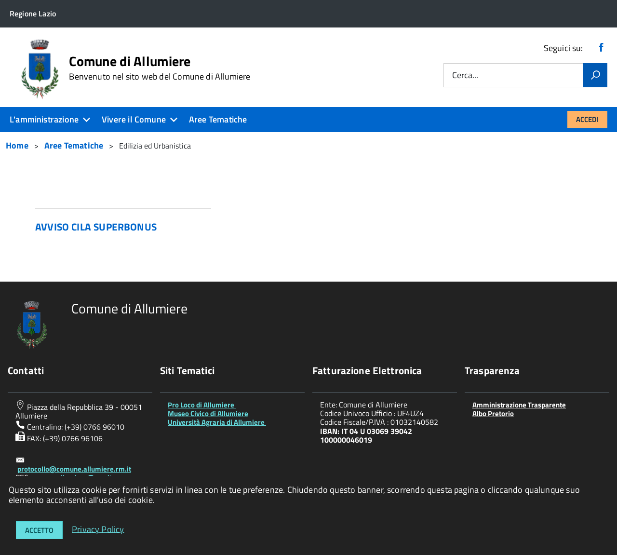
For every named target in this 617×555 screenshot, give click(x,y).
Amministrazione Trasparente (519, 404)
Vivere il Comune (134, 119)
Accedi (587, 119)
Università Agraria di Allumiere (217, 422)
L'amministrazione (44, 119)
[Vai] (595, 75)
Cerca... (465, 75)
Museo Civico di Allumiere (208, 413)
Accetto (39, 530)
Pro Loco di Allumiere (202, 404)
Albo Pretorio (493, 413)
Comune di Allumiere (159, 67)
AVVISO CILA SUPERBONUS (96, 226)
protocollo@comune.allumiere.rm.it (74, 468)
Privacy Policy (98, 528)
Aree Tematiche (218, 119)
